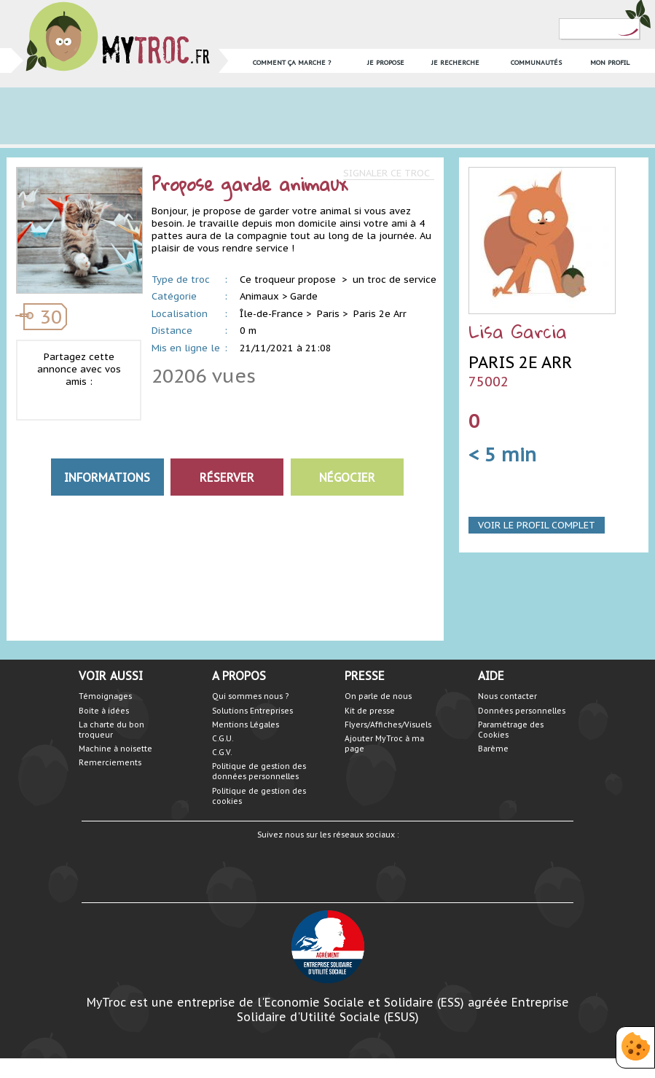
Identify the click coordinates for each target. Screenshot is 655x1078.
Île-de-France (271, 314)
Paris (328, 314)
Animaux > (263, 296)
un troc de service (394, 279)
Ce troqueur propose (289, 279)
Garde (304, 296)
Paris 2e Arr (380, 314)
